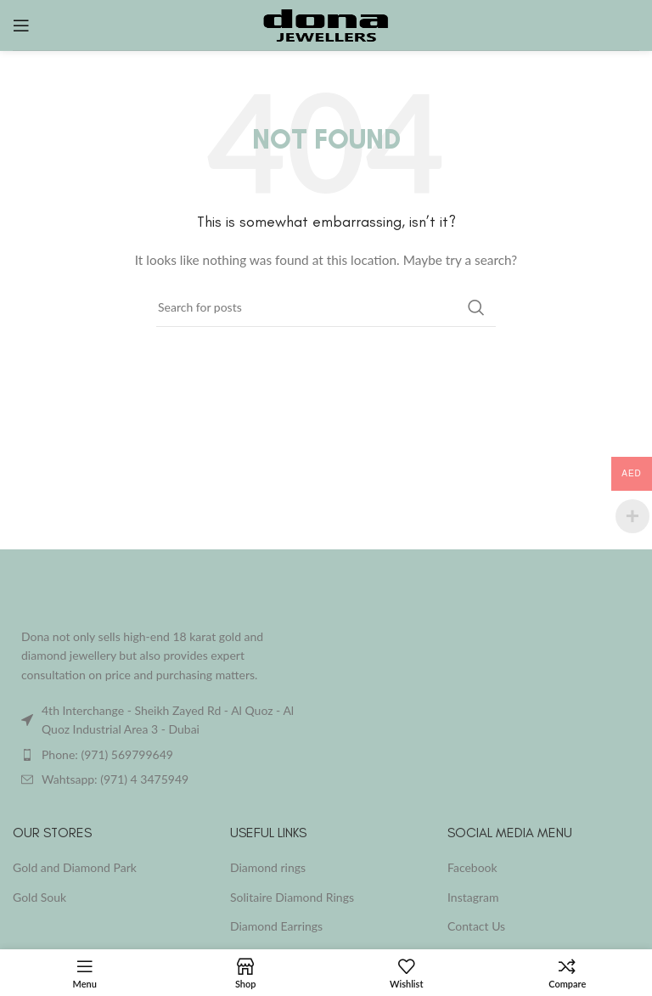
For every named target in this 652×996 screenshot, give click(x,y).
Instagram (472, 897)
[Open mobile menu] (21, 25)
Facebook (472, 867)
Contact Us (476, 926)
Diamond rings (268, 867)
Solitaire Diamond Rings (292, 897)
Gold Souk (39, 897)
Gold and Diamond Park (75, 867)
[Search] (326, 307)
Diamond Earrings (276, 926)
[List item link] (163, 755)
